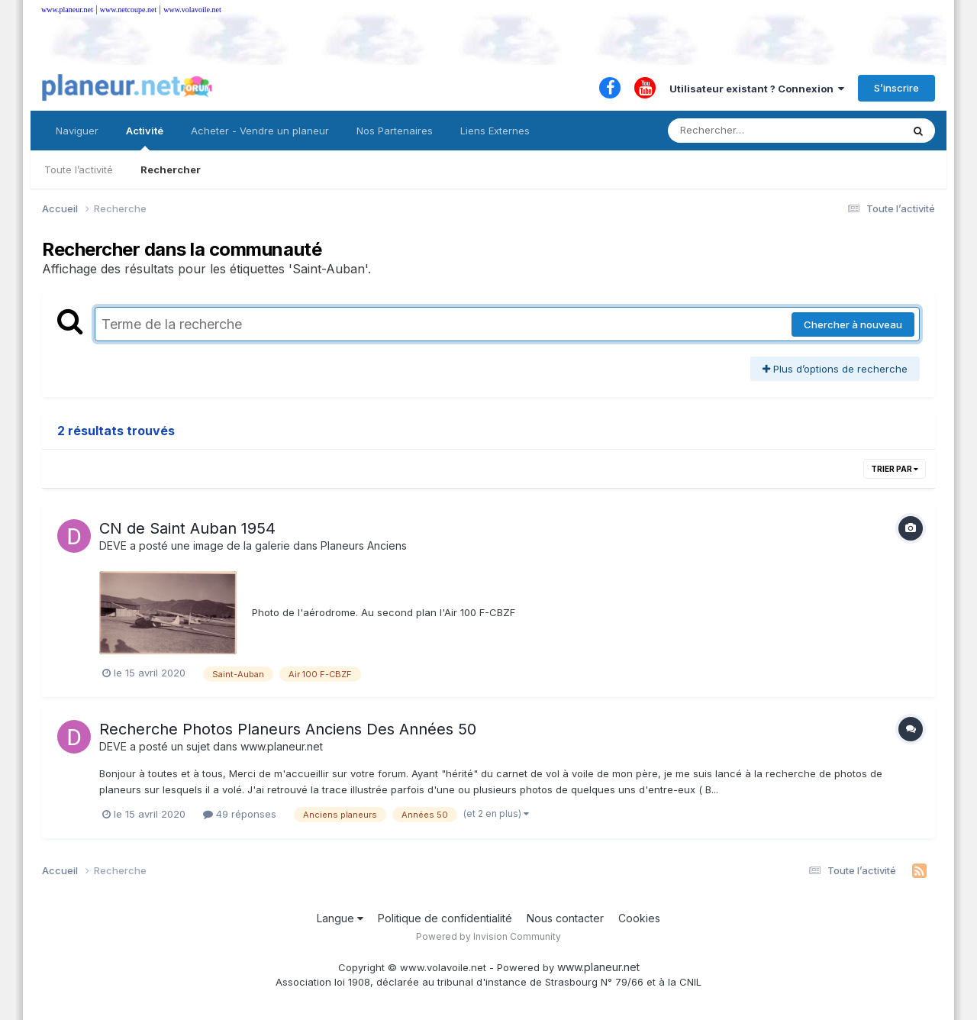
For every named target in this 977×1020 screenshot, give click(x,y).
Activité (144, 137)
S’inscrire (896, 88)
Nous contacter (565, 918)
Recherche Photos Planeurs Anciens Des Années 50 (287, 729)
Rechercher (170, 169)
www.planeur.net (67, 9)
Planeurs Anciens (364, 545)
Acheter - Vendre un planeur (260, 130)
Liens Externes (495, 130)
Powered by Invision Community (488, 936)
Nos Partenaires (394, 130)
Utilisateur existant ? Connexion (756, 88)
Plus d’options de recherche (835, 369)
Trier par (894, 468)
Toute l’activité (78, 169)
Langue (340, 918)
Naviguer (77, 130)
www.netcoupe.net (128, 9)
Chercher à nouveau (853, 324)
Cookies (639, 918)
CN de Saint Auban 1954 (187, 528)
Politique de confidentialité (445, 918)
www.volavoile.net (192, 9)
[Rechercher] (741, 130)
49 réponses (239, 814)
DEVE (113, 545)
